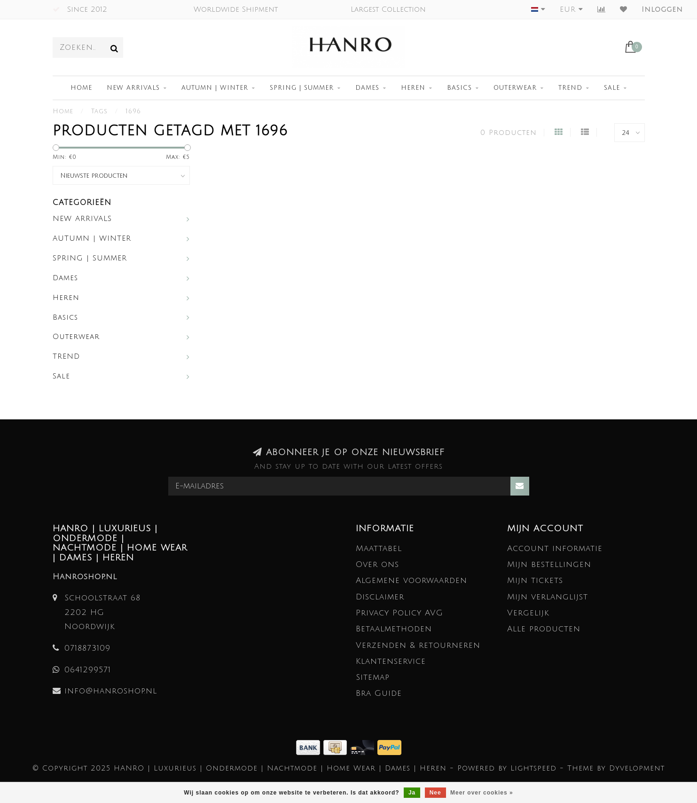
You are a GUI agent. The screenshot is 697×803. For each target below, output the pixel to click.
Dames (367, 88)
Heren (413, 88)
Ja (411, 792)
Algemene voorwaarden (411, 580)
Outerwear (515, 88)
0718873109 (87, 648)
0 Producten (508, 132)
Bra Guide (379, 693)
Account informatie (555, 548)
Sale (612, 88)
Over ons (377, 564)
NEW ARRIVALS (133, 88)
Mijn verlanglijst (547, 596)
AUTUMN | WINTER (214, 88)
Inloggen (662, 9)
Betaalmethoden (394, 628)
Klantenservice (391, 661)
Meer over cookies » (481, 792)
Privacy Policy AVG (399, 612)
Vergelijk (528, 612)
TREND (570, 88)
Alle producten (543, 628)
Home (81, 88)
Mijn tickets (535, 580)
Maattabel (379, 548)
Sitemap (373, 677)
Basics (459, 88)
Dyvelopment (637, 768)
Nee (435, 792)
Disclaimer (380, 596)
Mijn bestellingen (549, 564)
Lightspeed (533, 768)
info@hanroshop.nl (110, 690)
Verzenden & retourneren (418, 645)
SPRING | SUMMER (302, 88)
